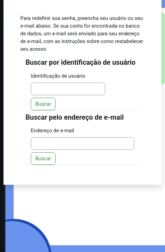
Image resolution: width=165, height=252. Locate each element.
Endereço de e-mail (52, 130)
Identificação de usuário (58, 76)
